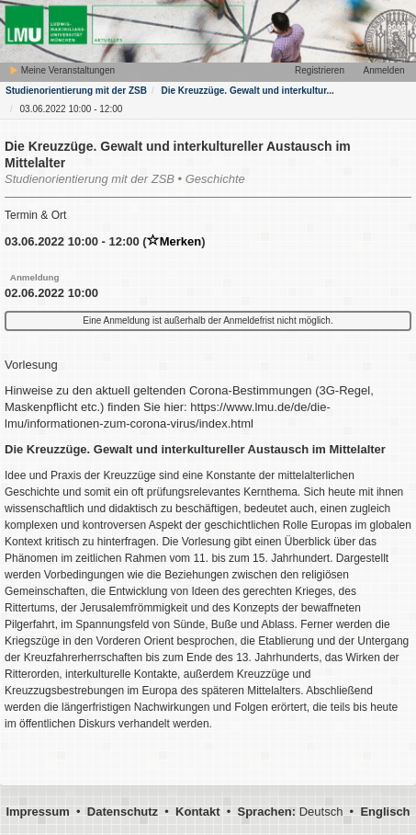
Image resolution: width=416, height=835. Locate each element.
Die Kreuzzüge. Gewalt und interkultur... (247, 91)
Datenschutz (122, 811)
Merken (174, 241)
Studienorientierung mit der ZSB (76, 91)
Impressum (37, 811)
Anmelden (383, 70)
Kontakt (197, 811)
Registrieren (319, 70)
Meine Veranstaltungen (62, 70)
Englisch (385, 811)
